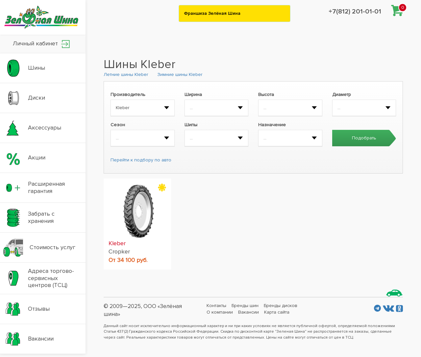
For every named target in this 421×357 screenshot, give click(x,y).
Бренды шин (245, 305)
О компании (220, 312)
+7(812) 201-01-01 (355, 11)
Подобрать (364, 138)
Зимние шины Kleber (179, 74)
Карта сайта (276, 312)
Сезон (118, 125)
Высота (266, 94)
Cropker (119, 251)
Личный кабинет (41, 44)
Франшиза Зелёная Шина (212, 13)
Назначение (272, 125)
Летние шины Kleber (126, 74)
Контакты (216, 305)
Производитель (128, 94)
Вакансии (248, 312)
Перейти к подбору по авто (141, 160)
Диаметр (341, 94)
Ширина (193, 94)
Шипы (191, 125)
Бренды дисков (280, 305)
